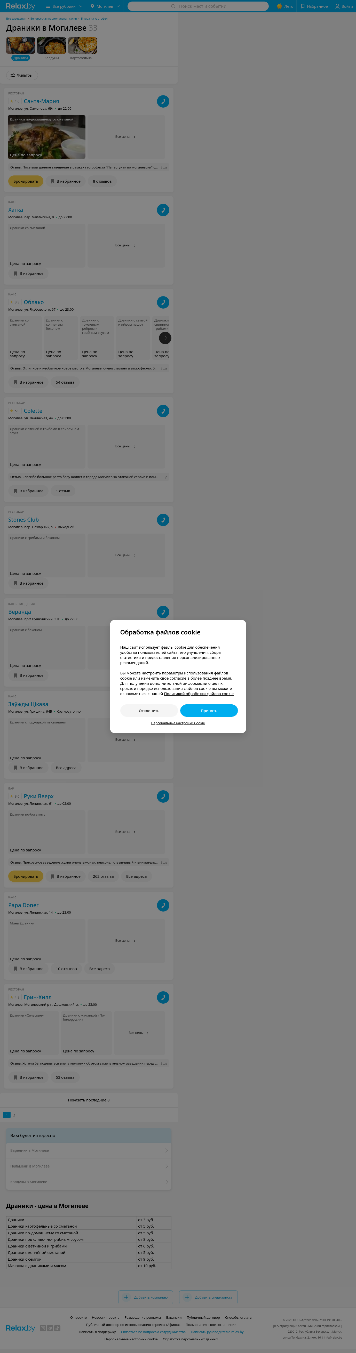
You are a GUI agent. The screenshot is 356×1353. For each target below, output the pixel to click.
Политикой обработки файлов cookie (199, 693)
